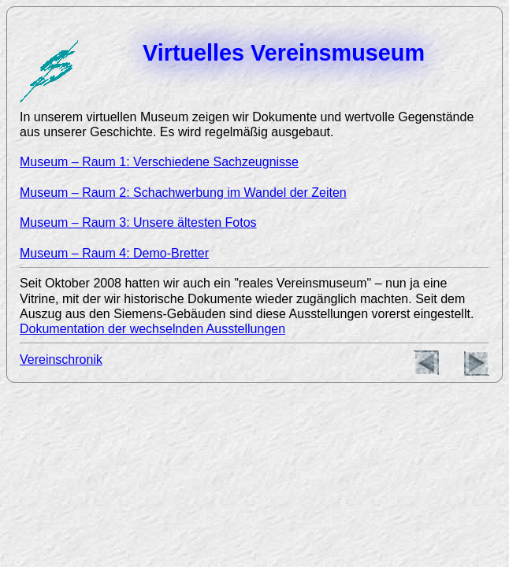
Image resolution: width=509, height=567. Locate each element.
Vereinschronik (61, 359)
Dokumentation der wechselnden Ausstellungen (152, 328)
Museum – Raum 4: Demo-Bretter (114, 253)
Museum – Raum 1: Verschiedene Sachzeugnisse (159, 162)
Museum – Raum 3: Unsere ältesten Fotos (138, 222)
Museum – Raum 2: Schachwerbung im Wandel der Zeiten (183, 192)
